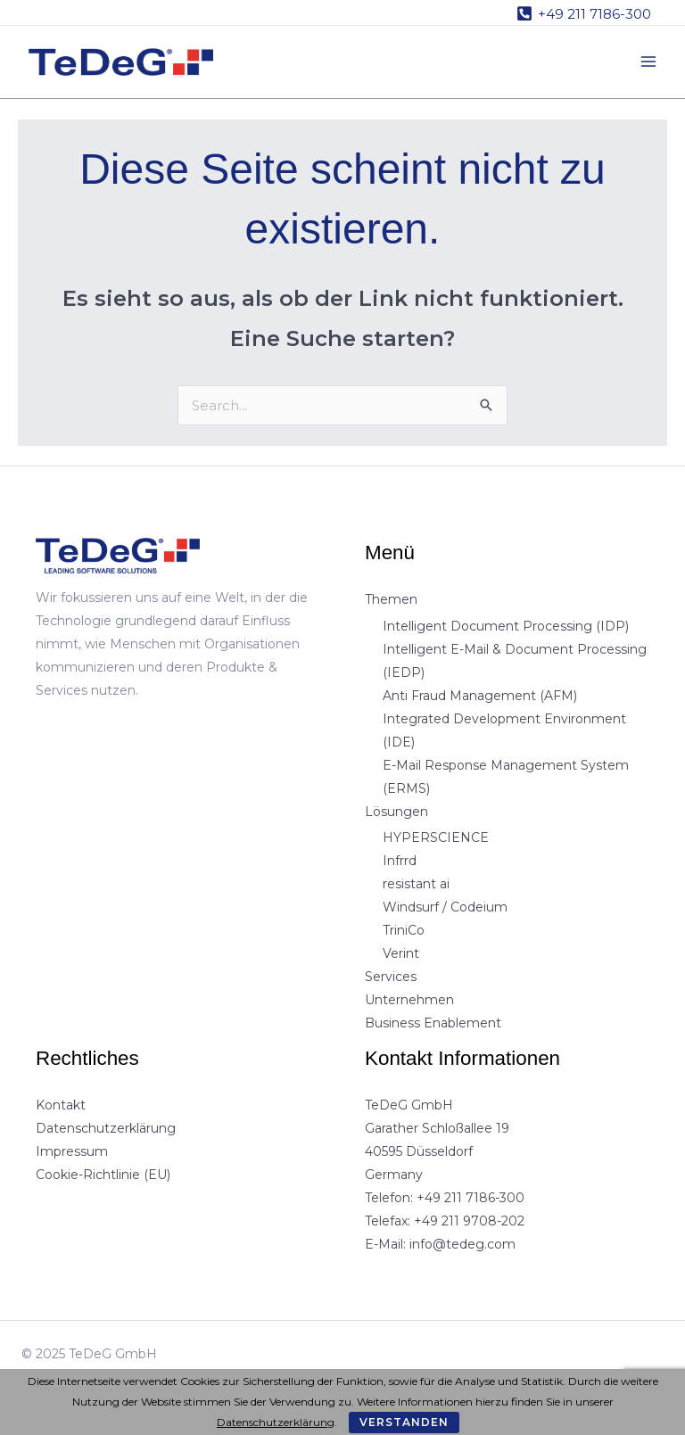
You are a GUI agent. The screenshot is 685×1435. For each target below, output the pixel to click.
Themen (391, 599)
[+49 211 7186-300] (583, 13)
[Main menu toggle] (649, 62)
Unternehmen (409, 1000)
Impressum (72, 1151)
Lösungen (396, 812)
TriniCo (404, 930)
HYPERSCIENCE (436, 837)
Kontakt (61, 1105)
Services (391, 977)
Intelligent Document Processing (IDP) (506, 626)
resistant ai (416, 884)
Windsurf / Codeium (445, 907)
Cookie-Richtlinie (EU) (103, 1175)
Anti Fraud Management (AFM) (480, 696)
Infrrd (400, 861)
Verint (401, 953)
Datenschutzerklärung (106, 1128)
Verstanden (404, 1422)
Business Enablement (433, 1023)
